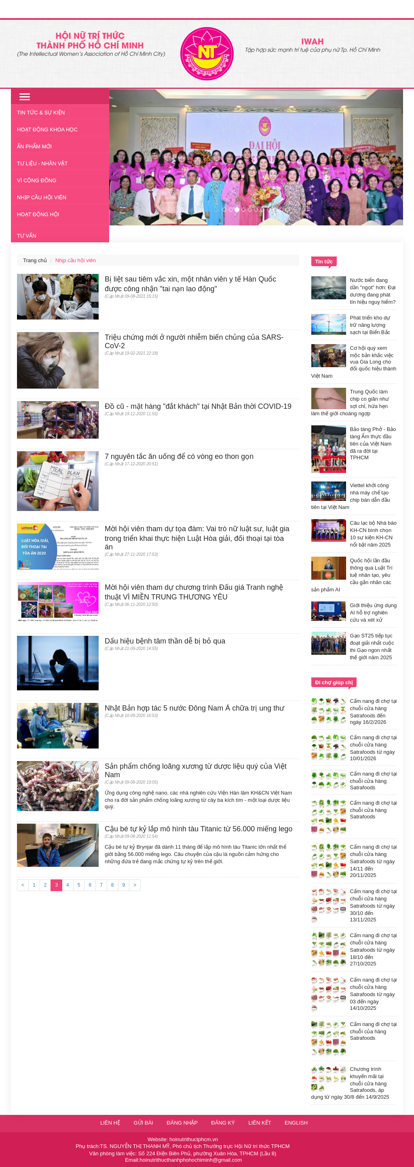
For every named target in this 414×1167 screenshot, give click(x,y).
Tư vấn (26, 236)
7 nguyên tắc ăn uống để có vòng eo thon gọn (179, 456)
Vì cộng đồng (36, 180)
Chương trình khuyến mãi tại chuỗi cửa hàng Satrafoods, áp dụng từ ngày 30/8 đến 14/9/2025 (350, 1083)
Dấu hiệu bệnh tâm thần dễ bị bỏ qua (165, 641)
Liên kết (259, 1123)
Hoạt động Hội (38, 214)
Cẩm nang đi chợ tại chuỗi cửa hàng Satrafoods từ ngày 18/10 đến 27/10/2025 (373, 949)
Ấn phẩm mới (34, 146)
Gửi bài (143, 1123)
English (296, 1123)
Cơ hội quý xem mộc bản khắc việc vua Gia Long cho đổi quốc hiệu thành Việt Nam (354, 362)
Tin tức (324, 262)
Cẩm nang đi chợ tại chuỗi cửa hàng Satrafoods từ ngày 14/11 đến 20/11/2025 (373, 861)
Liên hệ (110, 1123)
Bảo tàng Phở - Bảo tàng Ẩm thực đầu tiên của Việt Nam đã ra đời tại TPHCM (373, 443)
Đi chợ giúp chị (334, 682)
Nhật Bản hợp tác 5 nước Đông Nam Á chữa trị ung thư (194, 708)
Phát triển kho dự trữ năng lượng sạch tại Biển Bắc (370, 325)
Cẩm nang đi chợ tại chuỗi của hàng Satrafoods (373, 1031)
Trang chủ (35, 260)
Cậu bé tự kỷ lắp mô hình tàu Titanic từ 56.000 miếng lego (198, 829)
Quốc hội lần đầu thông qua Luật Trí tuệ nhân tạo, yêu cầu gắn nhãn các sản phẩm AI (352, 575)
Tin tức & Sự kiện (41, 112)
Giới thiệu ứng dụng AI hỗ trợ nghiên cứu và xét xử (373, 612)
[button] (131, 157)
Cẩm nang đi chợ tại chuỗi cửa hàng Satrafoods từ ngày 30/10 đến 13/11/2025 (373, 905)
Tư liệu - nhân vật (42, 163)
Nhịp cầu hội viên (41, 197)
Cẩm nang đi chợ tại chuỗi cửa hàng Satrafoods (373, 781)
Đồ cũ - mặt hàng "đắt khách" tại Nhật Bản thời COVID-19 (198, 406)
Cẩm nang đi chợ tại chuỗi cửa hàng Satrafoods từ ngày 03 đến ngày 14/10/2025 (373, 994)
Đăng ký (223, 1123)
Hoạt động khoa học (47, 129)
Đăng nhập (183, 1123)
